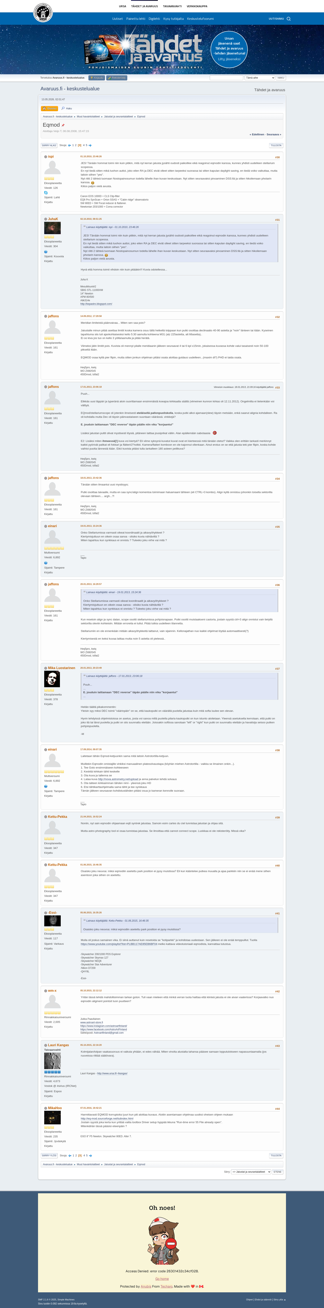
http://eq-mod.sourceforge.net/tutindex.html (107, 1118)
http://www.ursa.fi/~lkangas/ (112, 1073)
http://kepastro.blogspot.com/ (96, 303)
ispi (51, 156)
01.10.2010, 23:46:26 (91, 156)
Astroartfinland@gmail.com (109, 1032)
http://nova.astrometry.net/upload (118, 779)
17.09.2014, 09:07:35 (91, 749)
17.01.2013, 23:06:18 (91, 387)
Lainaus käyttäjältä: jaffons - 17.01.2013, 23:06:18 (114, 676)
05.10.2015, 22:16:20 (91, 1045)
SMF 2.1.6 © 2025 (47, 1299)
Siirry (227, 1171)
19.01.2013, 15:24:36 (91, 526)
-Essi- (52, 912)
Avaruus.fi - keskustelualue (70, 88)
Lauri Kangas (58, 1045)
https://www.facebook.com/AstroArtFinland (103, 1029)
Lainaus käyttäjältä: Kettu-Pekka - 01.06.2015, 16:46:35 (117, 920)
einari (52, 526)
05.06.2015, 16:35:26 (91, 912)
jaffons (53, 316)
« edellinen (257, 134)
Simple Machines (65, 1299)
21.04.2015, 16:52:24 (91, 816)
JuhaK (53, 219)
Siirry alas (49, 145)
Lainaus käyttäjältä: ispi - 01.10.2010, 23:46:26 (112, 227)
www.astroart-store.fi (91, 1022)
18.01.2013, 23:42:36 (91, 478)
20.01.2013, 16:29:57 (91, 584)
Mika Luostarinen (61, 668)
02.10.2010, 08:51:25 (91, 219)
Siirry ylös (49, 1155)
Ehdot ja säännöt (263, 1299)
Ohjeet (249, 1299)
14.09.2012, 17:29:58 (91, 316)
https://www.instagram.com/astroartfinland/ (103, 1026)
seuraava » (274, 134)
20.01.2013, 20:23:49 (91, 668)
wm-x (52, 990)
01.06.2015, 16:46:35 (91, 864)
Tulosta (276, 145)
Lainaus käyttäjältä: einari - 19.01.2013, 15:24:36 (113, 592)
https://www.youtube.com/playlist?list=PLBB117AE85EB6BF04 (119, 944)
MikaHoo (55, 1108)
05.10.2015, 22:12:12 (91, 990)
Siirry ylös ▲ (280, 1299)
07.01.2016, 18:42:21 (91, 1108)
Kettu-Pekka (57, 816)
